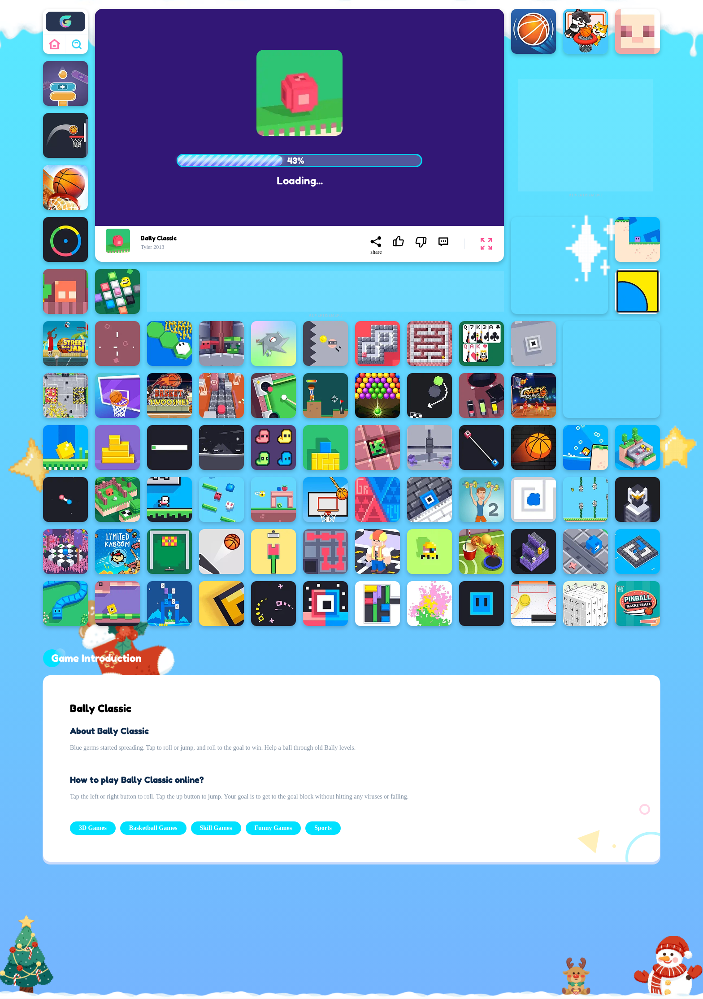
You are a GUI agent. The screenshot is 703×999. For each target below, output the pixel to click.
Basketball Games (153, 828)
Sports (323, 828)
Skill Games (216, 828)
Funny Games (273, 828)
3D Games (93, 828)
